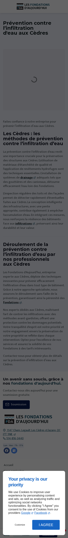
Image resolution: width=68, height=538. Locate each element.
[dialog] (34, 503)
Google (25, 512)
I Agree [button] (46, 525)
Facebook (40, 512)
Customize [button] (20, 525)
